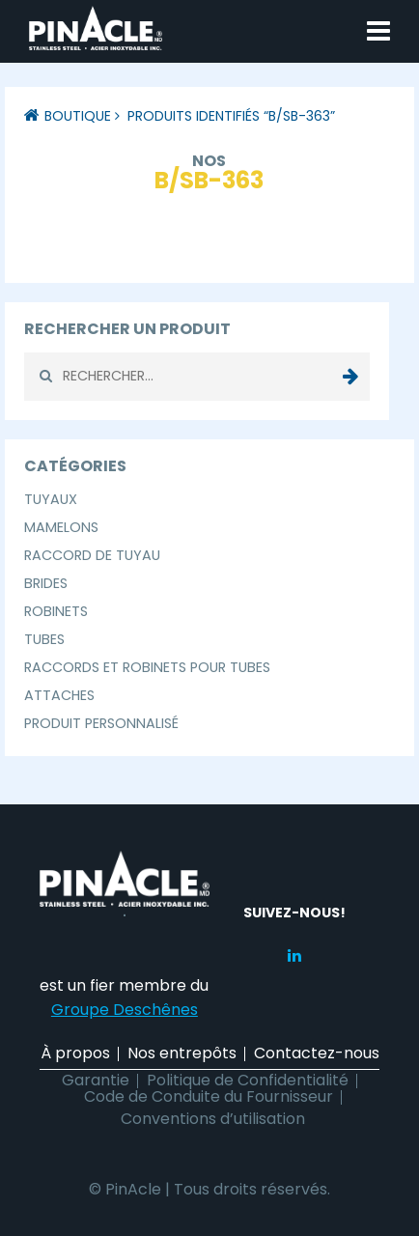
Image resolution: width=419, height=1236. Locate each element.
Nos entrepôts (182, 1053)
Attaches (59, 695)
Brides (46, 583)
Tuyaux (50, 499)
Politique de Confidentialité (248, 1080)
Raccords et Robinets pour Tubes (147, 667)
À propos (75, 1053)
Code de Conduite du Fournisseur (208, 1096)
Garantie (95, 1080)
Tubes (44, 639)
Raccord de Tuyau (92, 555)
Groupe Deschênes (124, 1009)
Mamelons (61, 527)
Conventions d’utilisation (213, 1119)
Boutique (77, 116)
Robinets (56, 611)
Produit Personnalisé (101, 723)
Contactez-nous (316, 1053)
